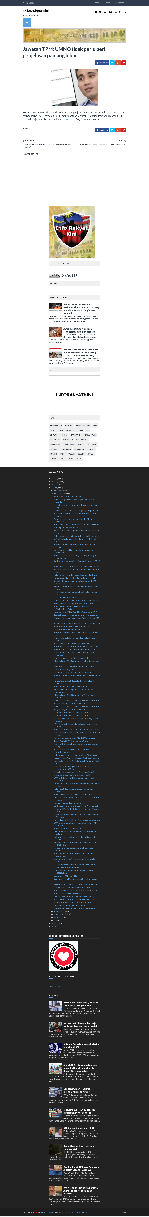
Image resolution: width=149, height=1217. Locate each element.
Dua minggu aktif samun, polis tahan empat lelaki (76, 865)
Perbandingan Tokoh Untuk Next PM (71, 658)
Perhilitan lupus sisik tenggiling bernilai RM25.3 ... (76, 891)
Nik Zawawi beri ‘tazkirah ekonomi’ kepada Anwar (76, 1091)
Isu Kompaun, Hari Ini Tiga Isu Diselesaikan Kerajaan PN (79, 1112)
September (59, 915)
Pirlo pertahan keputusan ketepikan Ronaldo (74, 909)
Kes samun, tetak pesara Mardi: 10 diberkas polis (76, 738)
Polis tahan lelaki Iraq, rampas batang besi (73, 795)
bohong (69, 426)
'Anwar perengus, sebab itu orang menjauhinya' (75, 667)
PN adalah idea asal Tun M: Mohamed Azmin (74, 900)
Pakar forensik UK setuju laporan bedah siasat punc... (75, 515)
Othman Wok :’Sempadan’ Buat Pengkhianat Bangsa (74, 654)
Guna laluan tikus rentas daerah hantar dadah (74, 578)
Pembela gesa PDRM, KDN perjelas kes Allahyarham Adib (72, 608)
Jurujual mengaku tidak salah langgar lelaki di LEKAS (74, 682)
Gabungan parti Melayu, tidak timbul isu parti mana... (74, 838)
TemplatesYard (44, 1213)
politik (53, 454)
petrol (91, 450)
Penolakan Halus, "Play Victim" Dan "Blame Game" (76, 730)
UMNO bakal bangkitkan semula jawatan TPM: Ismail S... (75, 824)
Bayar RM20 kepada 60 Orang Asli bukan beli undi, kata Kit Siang (80, 351)
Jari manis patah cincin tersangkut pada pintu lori (76, 511)
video (62, 459)
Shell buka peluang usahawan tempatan (72, 627)
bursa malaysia (83, 426)
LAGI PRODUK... (56, 986)
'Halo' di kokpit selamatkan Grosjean (70, 687)
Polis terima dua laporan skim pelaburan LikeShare (76, 567)
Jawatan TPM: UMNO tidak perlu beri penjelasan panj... (76, 810)
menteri (81, 445)
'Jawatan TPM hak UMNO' (66, 876)
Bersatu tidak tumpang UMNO (68, 894)
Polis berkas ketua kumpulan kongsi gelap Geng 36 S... (77, 677)
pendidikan (66, 450)
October (58, 912)
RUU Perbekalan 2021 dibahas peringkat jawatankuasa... (72, 751)
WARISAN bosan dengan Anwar (68, 497)
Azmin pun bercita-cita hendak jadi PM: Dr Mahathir (73, 520)
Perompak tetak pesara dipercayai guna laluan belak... (75, 833)
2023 (54, 479)
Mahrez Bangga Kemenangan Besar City (72, 902)
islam (80, 431)
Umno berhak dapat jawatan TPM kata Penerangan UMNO (71, 768)
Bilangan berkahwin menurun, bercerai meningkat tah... (76, 571)
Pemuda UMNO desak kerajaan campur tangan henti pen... (75, 557)
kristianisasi (81, 440)
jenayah (53, 435)
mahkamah (70, 445)
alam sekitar (56, 426)
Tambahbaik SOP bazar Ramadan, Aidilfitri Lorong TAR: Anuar (81, 1169)
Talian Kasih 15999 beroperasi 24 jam (71, 741)
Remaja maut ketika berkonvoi (67, 829)
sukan (91, 454)
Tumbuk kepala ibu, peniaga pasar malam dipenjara (77, 615)
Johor (64, 435)
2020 (54, 488)
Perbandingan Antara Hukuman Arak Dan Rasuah (76, 758)
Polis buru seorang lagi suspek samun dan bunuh (76, 575)
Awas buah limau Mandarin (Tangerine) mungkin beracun (79, 331)
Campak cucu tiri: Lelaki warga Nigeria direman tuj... (77, 601)
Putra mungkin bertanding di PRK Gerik (72, 888)
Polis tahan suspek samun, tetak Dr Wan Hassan (76, 755)
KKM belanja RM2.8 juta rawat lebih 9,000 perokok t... (77, 662)
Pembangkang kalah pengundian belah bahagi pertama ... (74, 639)
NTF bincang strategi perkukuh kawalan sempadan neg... (77, 506)
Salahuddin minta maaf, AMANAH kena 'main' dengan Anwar (81, 1004)
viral (71, 459)
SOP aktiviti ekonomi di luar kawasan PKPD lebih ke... (76, 540)
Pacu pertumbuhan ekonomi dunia (69, 906)
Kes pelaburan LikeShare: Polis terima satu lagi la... (77, 820)
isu (87, 431)
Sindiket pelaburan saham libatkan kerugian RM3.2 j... (77, 562)
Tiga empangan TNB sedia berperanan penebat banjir (75, 546)
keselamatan (90, 435)
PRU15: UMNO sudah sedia (66, 868)
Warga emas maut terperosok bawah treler (73, 604)
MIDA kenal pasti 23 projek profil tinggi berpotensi (77, 701)
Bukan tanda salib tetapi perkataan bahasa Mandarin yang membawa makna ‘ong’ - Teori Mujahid (81, 309)
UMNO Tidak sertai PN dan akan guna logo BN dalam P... (75, 779)
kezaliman (55, 440)
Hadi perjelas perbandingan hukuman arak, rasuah (76, 647)
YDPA (79, 459)
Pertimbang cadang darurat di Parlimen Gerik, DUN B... (77, 619)
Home (101, 2)
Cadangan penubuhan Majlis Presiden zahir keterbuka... (73, 872)
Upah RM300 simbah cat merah (68, 630)
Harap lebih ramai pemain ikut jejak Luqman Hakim (76, 525)
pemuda (53, 450)
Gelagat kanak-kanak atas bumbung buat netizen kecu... (76, 799)
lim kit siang (55, 445)
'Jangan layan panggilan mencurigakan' (71, 713)
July (56, 921)
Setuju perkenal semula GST (67, 528)
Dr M (52, 431)
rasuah (71, 454)
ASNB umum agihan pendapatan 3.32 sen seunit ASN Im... (76, 816)
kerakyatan (75, 435)
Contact (124, 2)
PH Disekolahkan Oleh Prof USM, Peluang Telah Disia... (76, 720)
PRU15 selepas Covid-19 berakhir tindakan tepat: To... (76, 588)
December (59, 491)
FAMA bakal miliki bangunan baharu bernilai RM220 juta (77, 532)
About (112, 2)
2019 (54, 924)
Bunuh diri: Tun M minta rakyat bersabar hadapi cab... (75, 880)
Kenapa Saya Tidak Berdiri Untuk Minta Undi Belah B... (77, 762)
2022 (54, 482)
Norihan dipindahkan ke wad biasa (69, 803)
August (58, 918)
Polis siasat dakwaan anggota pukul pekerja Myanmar (74, 790)
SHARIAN (56, 120)
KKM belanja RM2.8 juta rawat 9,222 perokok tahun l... (74, 691)
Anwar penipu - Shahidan (65, 598)
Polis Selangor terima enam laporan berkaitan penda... (74, 501)
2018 (54, 927)
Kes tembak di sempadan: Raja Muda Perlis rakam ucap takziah (80, 1025)
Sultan (53, 459)
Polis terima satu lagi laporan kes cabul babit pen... (76, 536)
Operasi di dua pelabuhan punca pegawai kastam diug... (76, 745)
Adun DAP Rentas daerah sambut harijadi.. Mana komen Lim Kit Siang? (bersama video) (80, 1068)
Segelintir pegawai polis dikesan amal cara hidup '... (76, 885)
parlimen (92, 445)
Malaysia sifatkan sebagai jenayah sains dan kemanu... (74, 849)
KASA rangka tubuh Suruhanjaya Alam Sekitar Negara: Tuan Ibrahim (80, 1191)
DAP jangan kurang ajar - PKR (79, 1128)
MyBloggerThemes (74, 1213)
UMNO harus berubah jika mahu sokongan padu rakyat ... (75, 725)
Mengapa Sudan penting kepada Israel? (72, 775)
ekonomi (70, 431)
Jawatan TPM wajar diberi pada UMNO (71, 670)
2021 (54, 485)
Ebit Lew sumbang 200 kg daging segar (72, 644)
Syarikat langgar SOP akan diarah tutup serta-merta (75, 860)
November (59, 494)
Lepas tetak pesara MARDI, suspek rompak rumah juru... (77, 785)
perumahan (79, 450)
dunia (60, 431)
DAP (95, 426)
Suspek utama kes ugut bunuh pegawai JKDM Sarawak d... (75, 582)
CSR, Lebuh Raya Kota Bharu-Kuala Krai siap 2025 (77, 806)
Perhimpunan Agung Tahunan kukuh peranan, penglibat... (75, 855)
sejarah (81, 454)
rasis (62, 454)
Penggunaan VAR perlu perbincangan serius (74, 897)
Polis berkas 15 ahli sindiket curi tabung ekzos (75, 650)
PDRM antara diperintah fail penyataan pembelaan (77, 624)
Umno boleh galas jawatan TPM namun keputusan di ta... (77, 734)
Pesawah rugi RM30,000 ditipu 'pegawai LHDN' (75, 612)
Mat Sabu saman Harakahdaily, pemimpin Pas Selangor (74, 551)
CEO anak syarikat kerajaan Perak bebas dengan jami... (76, 593)
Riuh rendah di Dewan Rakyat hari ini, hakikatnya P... (76, 634)
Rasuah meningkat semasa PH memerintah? (74, 772)
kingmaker (68, 440)
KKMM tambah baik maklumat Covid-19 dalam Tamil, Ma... (75, 844)
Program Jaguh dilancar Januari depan (71, 704)
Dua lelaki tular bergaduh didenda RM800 (72, 673)
